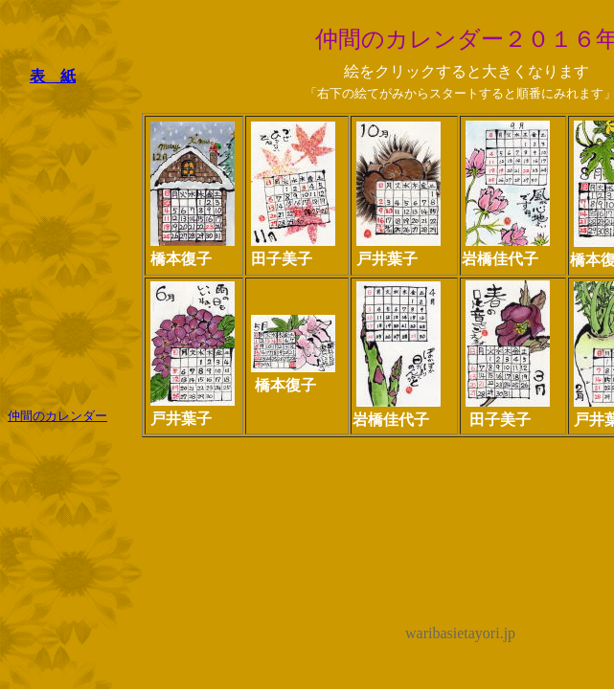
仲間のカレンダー (57, 416)
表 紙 (53, 76)
